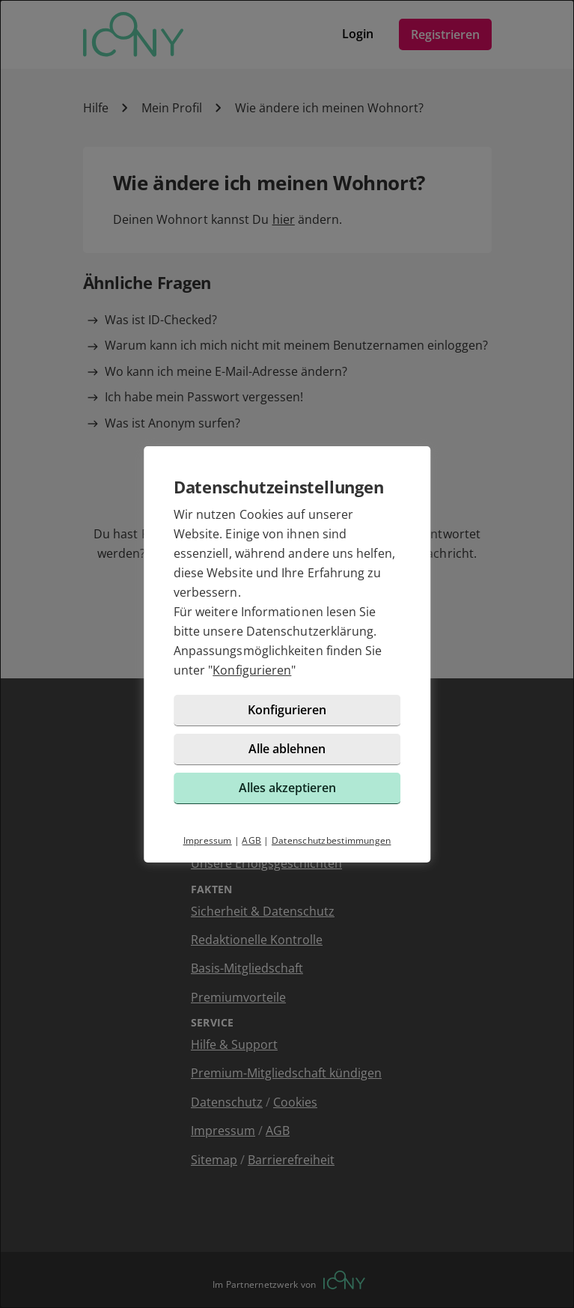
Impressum (207, 840)
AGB (251, 840)
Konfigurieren (252, 670)
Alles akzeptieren (287, 787)
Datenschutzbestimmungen (331, 840)
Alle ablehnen (287, 748)
